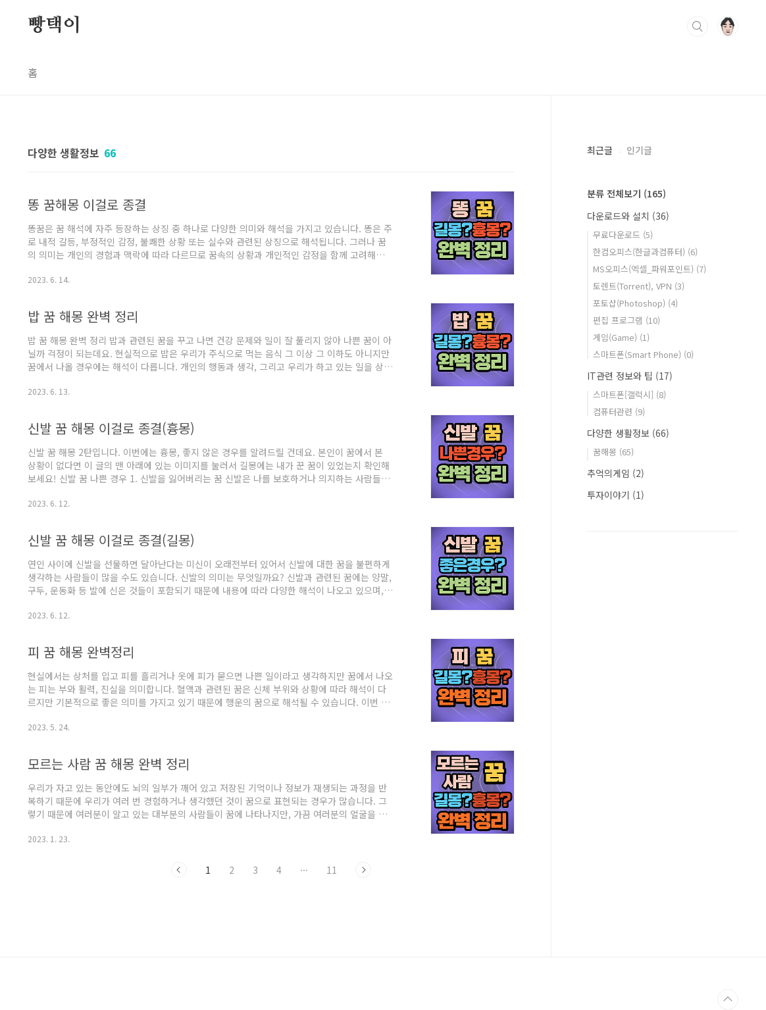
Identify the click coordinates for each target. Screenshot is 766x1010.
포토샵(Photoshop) (635, 303)
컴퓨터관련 (619, 411)
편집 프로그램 (626, 320)
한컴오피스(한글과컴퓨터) (645, 251)
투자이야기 (615, 494)
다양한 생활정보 (628, 433)
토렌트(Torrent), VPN (638, 286)
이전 (179, 870)
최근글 (600, 150)
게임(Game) (621, 337)
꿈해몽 (613, 451)
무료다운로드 (623, 234)
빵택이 (54, 25)
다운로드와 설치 (628, 215)
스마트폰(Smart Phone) (643, 354)
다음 (363, 870)
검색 (697, 26)
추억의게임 (615, 473)
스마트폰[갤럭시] (629, 394)
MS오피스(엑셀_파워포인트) (649, 269)
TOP (727, 999)
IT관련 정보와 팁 (630, 375)
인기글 (639, 150)
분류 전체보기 (626, 193)
